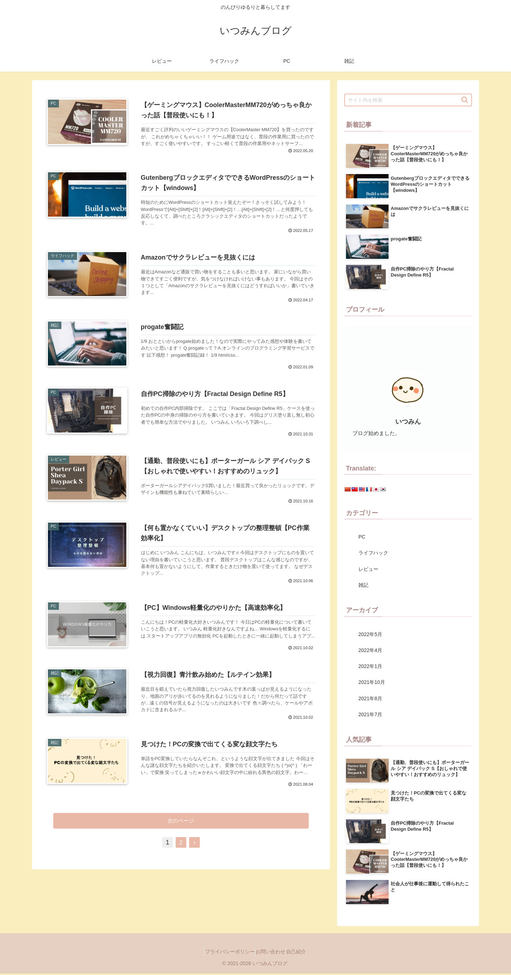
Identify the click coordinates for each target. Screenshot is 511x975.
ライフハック (373, 553)
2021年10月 (371, 682)
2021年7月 (370, 714)
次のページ (181, 871)
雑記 (363, 585)
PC (361, 537)
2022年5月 (370, 634)
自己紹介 (303, 951)
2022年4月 (370, 650)
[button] (464, 100)
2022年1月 (370, 666)
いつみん (408, 421)
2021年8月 (370, 698)
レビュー (368, 569)
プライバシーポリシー (223, 951)
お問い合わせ (270, 951)
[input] (408, 100)
